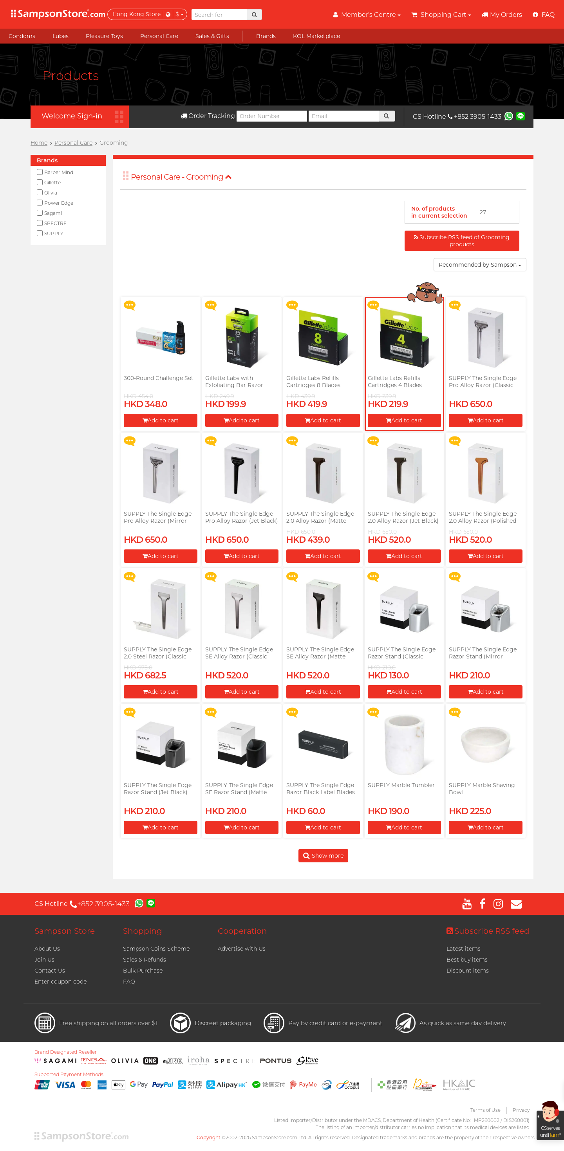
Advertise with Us (242, 948)
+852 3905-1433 (474, 116)
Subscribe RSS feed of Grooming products (462, 241)
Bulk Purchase (143, 970)
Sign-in (89, 116)
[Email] (344, 116)
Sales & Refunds (144, 959)
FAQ (129, 981)
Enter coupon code (60, 981)
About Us (47, 948)
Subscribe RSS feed (488, 931)
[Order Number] (272, 116)
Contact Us (49, 970)
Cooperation (242, 931)
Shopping (142, 931)
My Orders (502, 14)
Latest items (463, 948)
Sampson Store (64, 931)
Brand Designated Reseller (65, 1052)
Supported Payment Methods (68, 1074)
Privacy (521, 1110)
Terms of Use (485, 1110)
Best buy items (467, 959)
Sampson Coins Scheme (156, 948)
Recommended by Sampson (480, 264)
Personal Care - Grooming (181, 177)
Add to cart (161, 420)
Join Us (44, 959)
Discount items (467, 970)
